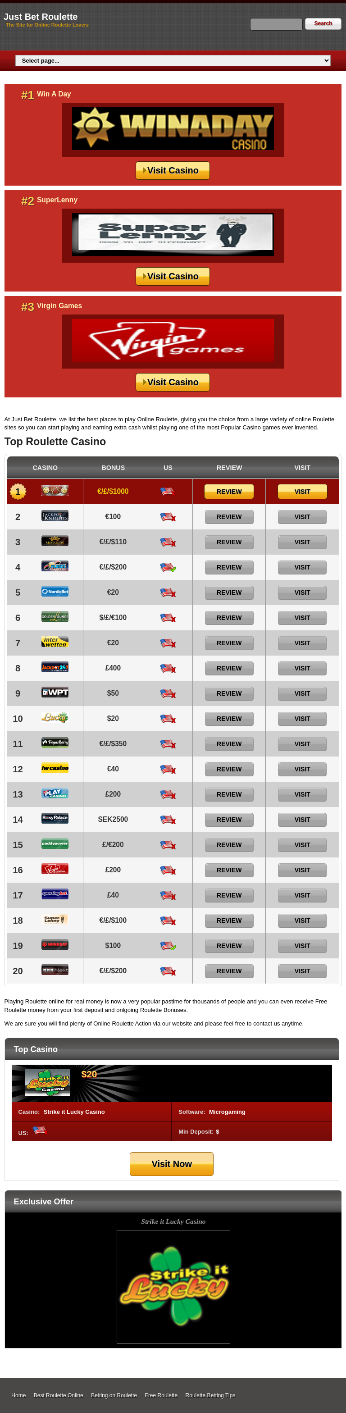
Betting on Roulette (114, 1395)
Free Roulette (161, 1395)
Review (229, 491)
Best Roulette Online (58, 1395)
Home (18, 1395)
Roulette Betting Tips (211, 1395)
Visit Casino (173, 170)
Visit (302, 491)
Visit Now (171, 1164)
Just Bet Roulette (40, 17)
